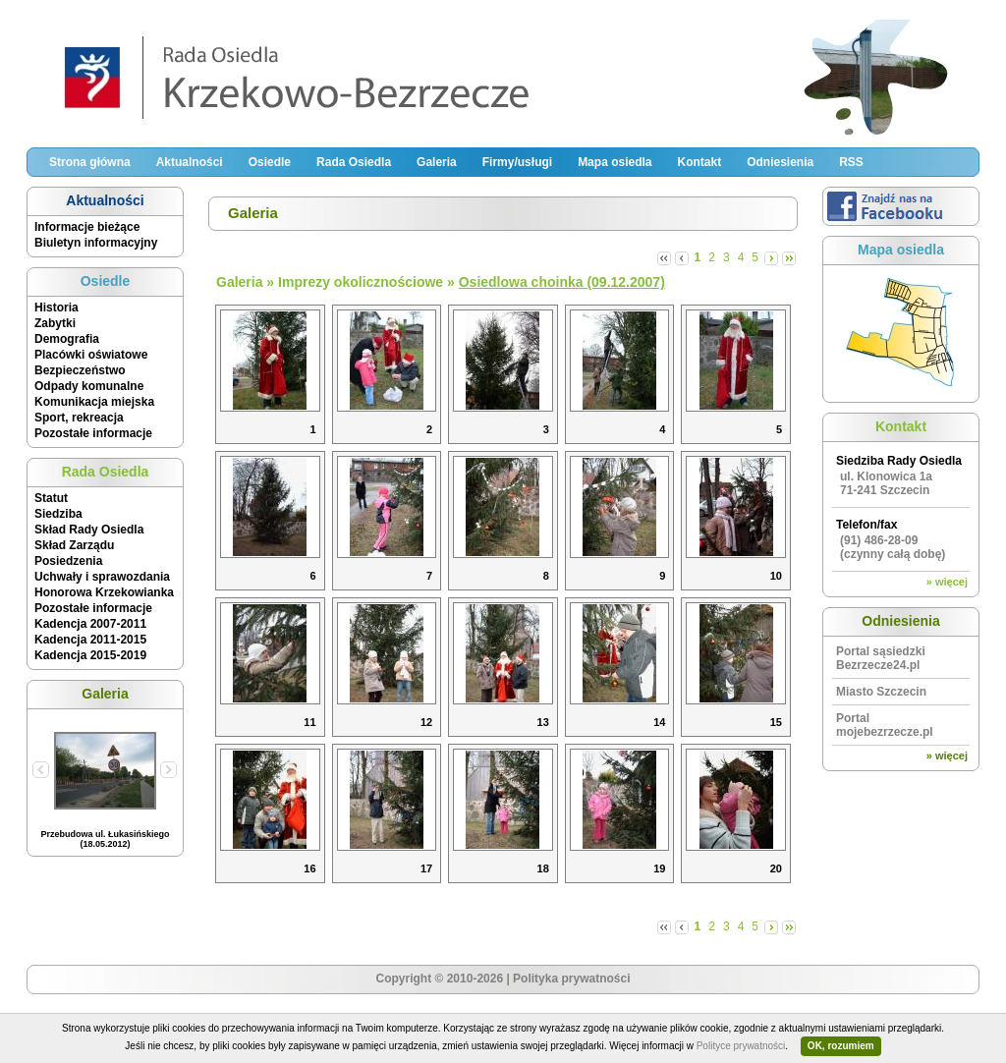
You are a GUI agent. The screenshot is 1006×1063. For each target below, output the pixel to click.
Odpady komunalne (88, 386)
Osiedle (270, 162)
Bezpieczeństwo (80, 370)
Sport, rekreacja (79, 417)
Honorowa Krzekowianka (104, 592)
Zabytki (55, 323)
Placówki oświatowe (90, 355)
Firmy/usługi (517, 162)
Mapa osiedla (614, 162)
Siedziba (58, 514)
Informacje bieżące (87, 227)
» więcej (947, 581)
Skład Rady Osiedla (88, 529)
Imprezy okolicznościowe (360, 282)
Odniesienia (780, 162)
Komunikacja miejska (94, 402)
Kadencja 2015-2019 (90, 655)
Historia (56, 307)
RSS (851, 162)
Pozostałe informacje (93, 433)
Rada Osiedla (353, 162)
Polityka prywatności (571, 978)
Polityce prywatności (741, 1045)
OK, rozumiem (841, 1045)
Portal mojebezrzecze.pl (884, 725)
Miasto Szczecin (881, 692)
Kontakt (699, 162)
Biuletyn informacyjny (95, 243)
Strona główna (90, 162)
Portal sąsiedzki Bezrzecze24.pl (880, 658)
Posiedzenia (68, 561)
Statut (51, 498)
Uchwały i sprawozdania (102, 577)
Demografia (66, 339)
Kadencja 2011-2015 (90, 639)
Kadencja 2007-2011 (90, 624)
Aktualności (189, 162)
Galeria (437, 162)
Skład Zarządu (74, 545)
